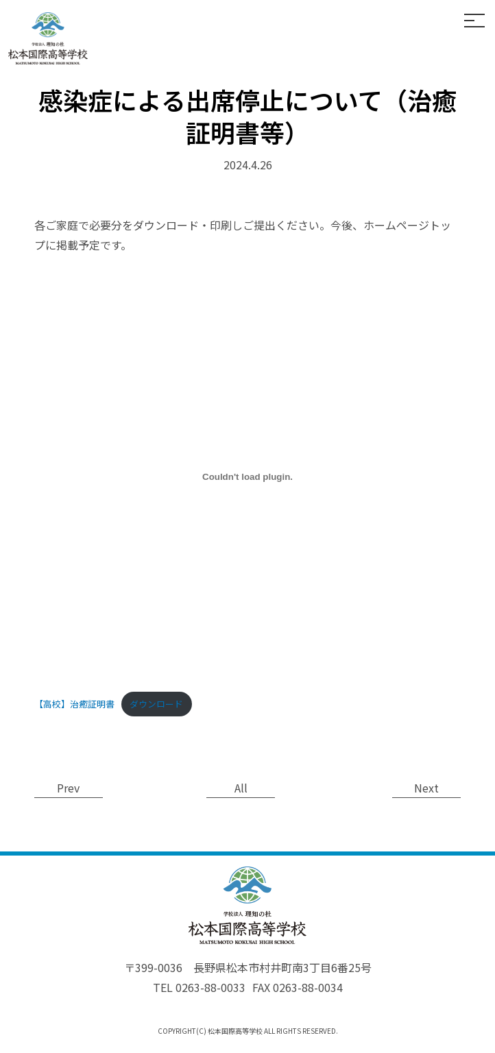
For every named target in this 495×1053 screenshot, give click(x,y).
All (241, 787)
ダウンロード (156, 703)
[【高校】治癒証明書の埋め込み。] (247, 477)
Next (426, 787)
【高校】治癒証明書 (74, 703)
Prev (69, 787)
